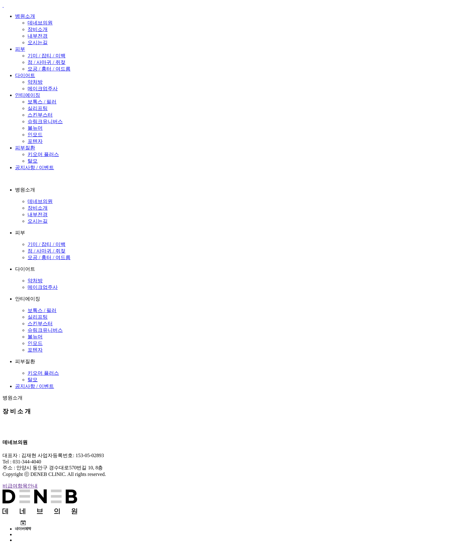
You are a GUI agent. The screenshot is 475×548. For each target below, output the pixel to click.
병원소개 (25, 16)
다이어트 (25, 75)
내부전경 (38, 36)
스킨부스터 (40, 114)
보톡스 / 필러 (42, 101)
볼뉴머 (35, 128)
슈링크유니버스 (45, 121)
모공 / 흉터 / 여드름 (49, 68)
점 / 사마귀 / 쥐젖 (47, 62)
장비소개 (38, 29)
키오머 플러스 (43, 154)
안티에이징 (27, 95)
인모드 (35, 134)
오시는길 (38, 42)
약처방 (35, 82)
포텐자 (35, 141)
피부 (20, 49)
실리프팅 (38, 108)
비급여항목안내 (20, 485)
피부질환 (25, 147)
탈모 (33, 161)
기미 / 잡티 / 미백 (47, 55)
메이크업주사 (43, 88)
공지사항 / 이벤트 (34, 167)
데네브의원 (40, 22)
